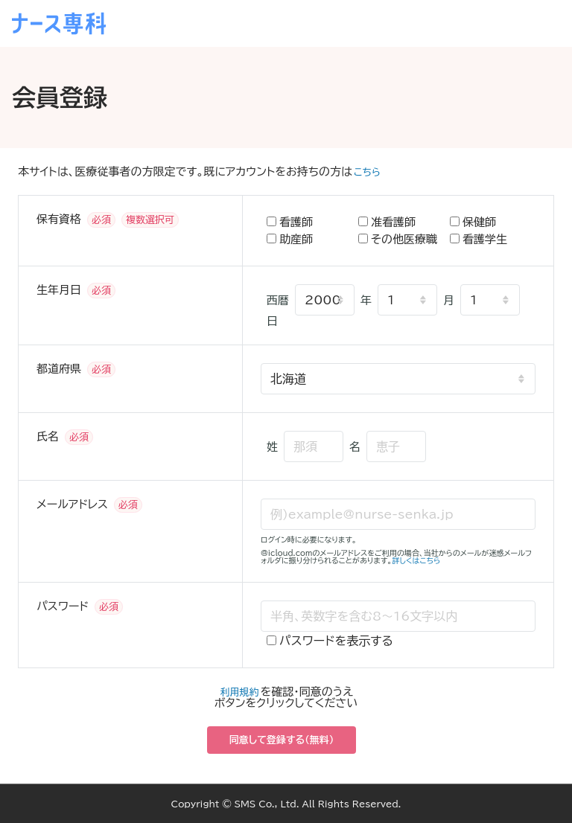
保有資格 (58, 219)
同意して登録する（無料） (281, 740)
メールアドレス (72, 504)
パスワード (62, 606)
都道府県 (58, 368)
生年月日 (58, 289)
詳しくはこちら (417, 560)
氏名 (47, 436)
